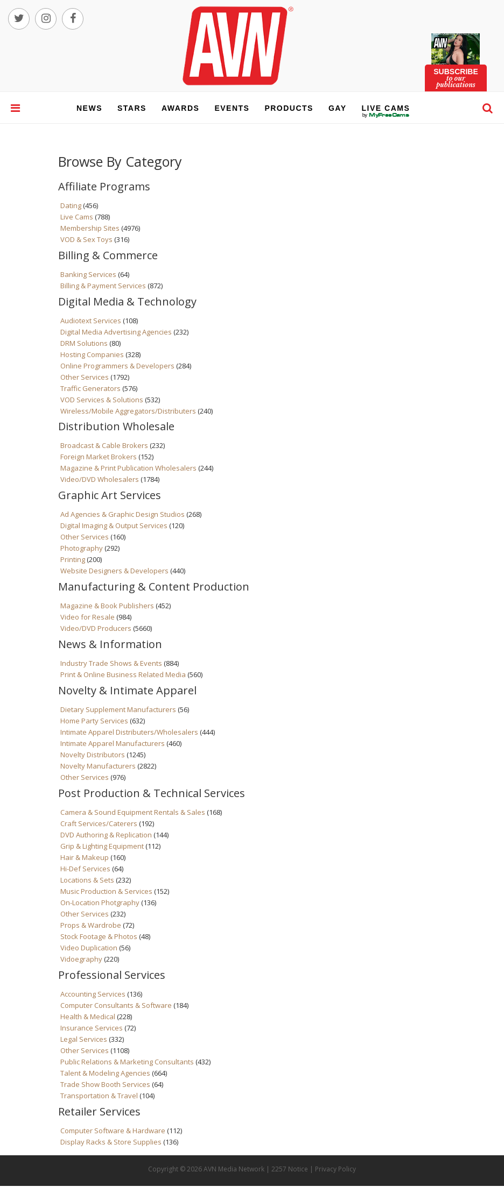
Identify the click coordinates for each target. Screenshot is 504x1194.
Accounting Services (92, 994)
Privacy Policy (335, 1169)
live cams (386, 115)
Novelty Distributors (92, 754)
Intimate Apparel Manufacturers (112, 743)
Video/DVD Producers (95, 628)
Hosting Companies (92, 354)
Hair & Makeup (84, 857)
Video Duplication (88, 948)
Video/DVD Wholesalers (99, 479)
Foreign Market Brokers (98, 456)
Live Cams (76, 217)
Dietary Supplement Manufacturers (118, 709)
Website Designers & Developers (114, 570)
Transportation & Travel (99, 1095)
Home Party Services (94, 721)
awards (180, 108)
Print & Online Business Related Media (123, 674)
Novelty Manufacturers (98, 766)
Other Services (84, 377)
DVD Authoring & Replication (106, 835)
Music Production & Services (106, 891)
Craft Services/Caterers (98, 823)
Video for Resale (87, 617)
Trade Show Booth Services (105, 1084)
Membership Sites (90, 228)
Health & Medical (87, 1016)
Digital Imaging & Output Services (113, 525)
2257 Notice (289, 1169)
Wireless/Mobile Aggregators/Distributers (128, 411)
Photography (81, 548)
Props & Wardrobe (90, 925)
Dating (70, 205)
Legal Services (83, 1039)
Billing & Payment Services (103, 285)
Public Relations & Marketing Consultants (127, 1062)
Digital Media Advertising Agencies (116, 332)
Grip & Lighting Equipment (102, 846)
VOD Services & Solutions (101, 399)
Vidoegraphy (81, 959)
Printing (72, 559)
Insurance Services (91, 1028)
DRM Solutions (84, 343)
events (231, 108)
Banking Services (88, 274)
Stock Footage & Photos (98, 936)
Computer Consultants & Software (116, 1005)
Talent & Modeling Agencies (105, 1073)
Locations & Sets (87, 880)
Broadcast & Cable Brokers (104, 445)
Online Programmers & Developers (117, 366)
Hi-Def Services (85, 868)
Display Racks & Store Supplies (111, 1142)
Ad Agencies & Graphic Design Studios (122, 514)
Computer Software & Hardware (112, 1130)
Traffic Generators (90, 388)
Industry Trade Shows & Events (111, 663)
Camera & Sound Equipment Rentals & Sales (132, 812)
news (89, 108)
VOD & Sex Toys (86, 239)
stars (131, 108)
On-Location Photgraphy (99, 902)
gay (337, 108)
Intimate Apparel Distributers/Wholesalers (129, 732)
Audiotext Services (90, 320)
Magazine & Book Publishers (107, 605)
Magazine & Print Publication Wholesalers (128, 468)
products (288, 108)
